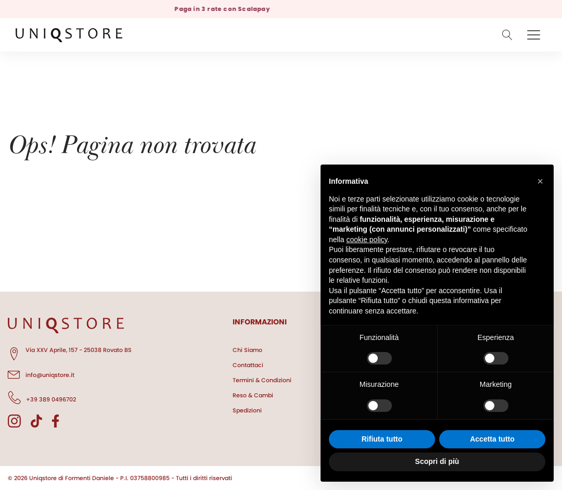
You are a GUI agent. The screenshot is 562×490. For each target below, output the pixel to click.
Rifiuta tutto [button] (382, 439)
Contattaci (248, 365)
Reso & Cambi (253, 395)
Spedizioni (247, 410)
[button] (540, 181)
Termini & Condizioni (262, 380)
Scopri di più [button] (437, 461)
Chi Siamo (247, 350)
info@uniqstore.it (41, 373)
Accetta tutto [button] (492, 439)
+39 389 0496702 (42, 398)
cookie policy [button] (366, 239)
